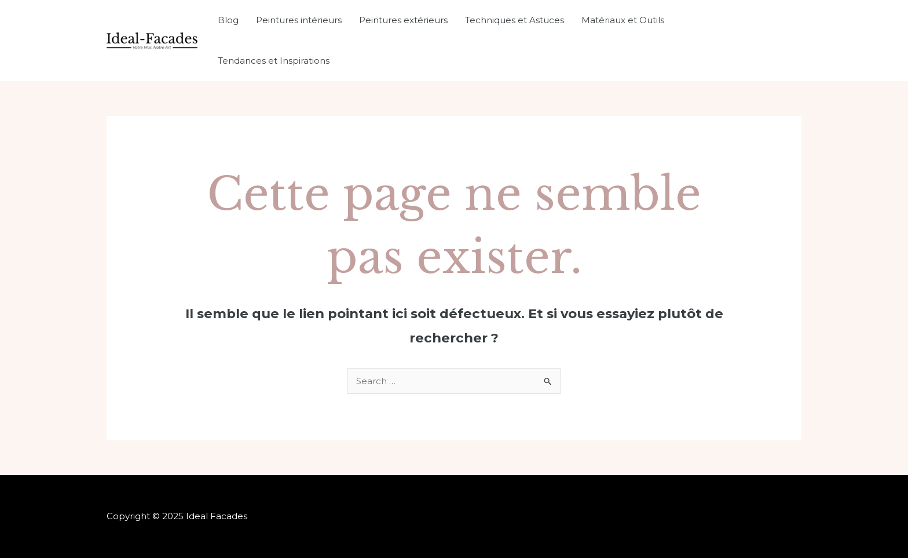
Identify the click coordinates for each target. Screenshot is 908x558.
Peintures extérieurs (403, 19)
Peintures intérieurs (299, 19)
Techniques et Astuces (514, 19)
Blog (228, 19)
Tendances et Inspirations (273, 60)
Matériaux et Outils (622, 19)
